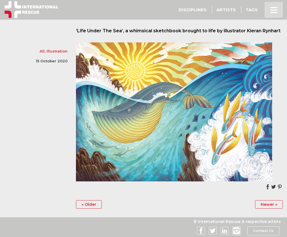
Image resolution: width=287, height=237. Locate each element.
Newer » (268, 204)
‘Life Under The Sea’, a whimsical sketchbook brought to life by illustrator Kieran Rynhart (178, 30)
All (42, 51)
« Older (89, 204)
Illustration (57, 51)
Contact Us (263, 230)
